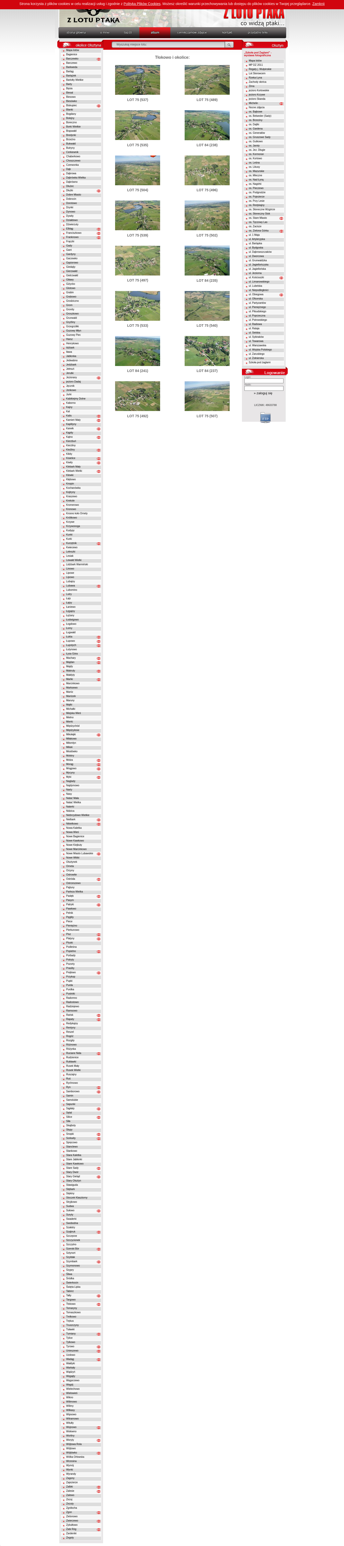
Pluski (69, 942)
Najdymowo (72, 785)
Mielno (70, 717)
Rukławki (71, 1061)
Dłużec (70, 186)
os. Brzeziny (255, 120)
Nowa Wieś (72, 832)
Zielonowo (72, 1516)
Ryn (68, 1087)
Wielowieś (72, 1393)
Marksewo (72, 687)
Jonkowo (71, 390)
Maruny (70, 700)
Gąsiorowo (72, 262)
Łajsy (69, 602)
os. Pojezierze (257, 196)
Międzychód (73, 725)
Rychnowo (72, 1083)
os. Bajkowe (255, 111)
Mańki (69, 679)
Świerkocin (72, 1282)
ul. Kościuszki (256, 277)
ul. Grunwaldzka (258, 260)
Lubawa (70, 585)
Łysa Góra (72, 653)
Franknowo (72, 237)
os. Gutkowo (256, 141)
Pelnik (69, 913)
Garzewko (72, 258)
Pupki (69, 981)
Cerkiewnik (72, 152)
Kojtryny (70, 492)
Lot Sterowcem (257, 73)
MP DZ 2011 (256, 65)
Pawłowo (71, 908)
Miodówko (72, 751)
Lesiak (70, 555)
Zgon (69, 1512)
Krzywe (70, 521)
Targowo (71, 1299)
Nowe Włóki (73, 857)
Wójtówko (71, 1452)
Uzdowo (70, 1355)
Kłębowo (71, 479)
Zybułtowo (72, 1525)
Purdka (70, 989)
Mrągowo (71, 768)
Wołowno (71, 1431)
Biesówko (71, 101)
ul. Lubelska (255, 285)
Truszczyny (72, 1325)
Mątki (69, 704)
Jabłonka (71, 356)
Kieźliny (70, 449)
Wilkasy (70, 1410)
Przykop (70, 976)
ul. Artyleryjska (257, 239)
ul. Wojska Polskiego (260, 349)
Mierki (69, 721)
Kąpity (69, 432)
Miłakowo (71, 738)
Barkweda (71, 67)
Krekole (70, 500)
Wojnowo (71, 1427)
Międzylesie (72, 730)
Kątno (69, 437)
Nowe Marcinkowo (76, 849)
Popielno (71, 951)
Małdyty (70, 675)
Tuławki (70, 1329)
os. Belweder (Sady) (260, 115)
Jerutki (70, 373)
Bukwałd (71, 143)
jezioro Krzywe (257, 94)
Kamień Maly (73, 419)
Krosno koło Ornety (77, 513)
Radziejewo (72, 1006)
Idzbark (70, 347)
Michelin (253, 103)
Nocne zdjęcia (257, 107)
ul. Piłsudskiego (257, 311)
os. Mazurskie (256, 171)
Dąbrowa (71, 173)
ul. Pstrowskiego (258, 319)
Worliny (70, 1435)
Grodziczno (72, 301)
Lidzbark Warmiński (77, 564)
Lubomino (71, 589)
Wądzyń (70, 1371)
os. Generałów (257, 133)
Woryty (70, 1439)
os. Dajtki (254, 124)
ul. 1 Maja (254, 235)
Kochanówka (73, 487)
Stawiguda (72, 1185)
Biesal (69, 92)
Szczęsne (71, 1235)
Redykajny (72, 1023)
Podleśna (71, 947)
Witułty (70, 1423)
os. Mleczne (255, 175)
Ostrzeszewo (73, 883)
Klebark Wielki (74, 471)
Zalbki (69, 1486)
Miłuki (69, 747)
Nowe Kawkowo (75, 840)
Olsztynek (71, 861)
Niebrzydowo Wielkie (78, 815)
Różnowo (71, 1044)
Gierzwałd (71, 271)
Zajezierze (72, 1482)
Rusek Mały (72, 1065)
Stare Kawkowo (75, 1163)
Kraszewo (71, 496)
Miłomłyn (71, 743)
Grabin (70, 292)
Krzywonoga (73, 526)
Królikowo (71, 517)
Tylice (69, 1337)
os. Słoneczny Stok (259, 213)
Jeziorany (71, 377)
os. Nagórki (255, 183)
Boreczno (71, 122)
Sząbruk (71, 1231)
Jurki (69, 394)
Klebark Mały (73, 466)
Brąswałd (71, 131)
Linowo (70, 568)
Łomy (69, 628)
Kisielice (71, 458)
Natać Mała (72, 798)
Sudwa (70, 1206)
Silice (69, 1117)
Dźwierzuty (72, 224)
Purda (69, 985)
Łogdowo (71, 623)
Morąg (69, 764)
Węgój (69, 1384)
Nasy (69, 793)
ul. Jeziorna (255, 273)
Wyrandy (71, 1473)
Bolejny (70, 118)
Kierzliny (71, 445)
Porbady (71, 955)
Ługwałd (71, 632)
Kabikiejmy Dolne (76, 398)
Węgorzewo (73, 1380)
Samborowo (73, 1091)
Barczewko (72, 58)
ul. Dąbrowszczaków (260, 251)
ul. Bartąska (255, 243)
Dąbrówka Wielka (76, 177)
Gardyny (71, 254)
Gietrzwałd (72, 275)
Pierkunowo (72, 929)
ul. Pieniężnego (257, 307)
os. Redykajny (257, 205)
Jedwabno (72, 360)
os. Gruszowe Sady (260, 137)
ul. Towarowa (256, 341)
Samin (69, 1095)
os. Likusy (254, 167)
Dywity (70, 215)
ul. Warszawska (257, 345)
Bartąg (70, 71)
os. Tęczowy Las (258, 222)
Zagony (70, 1478)
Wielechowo (73, 1389)
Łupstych (71, 645)
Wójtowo (71, 1448)
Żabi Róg (71, 1529)
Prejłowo (71, 972)
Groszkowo (72, 313)
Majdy (69, 666)
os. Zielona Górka (259, 230)
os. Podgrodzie (257, 192)
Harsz (69, 339)
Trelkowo (71, 1316)
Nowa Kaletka (74, 827)
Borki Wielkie (73, 126)
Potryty (70, 959)
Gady (69, 245)
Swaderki (71, 1219)
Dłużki (69, 190)
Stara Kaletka (73, 1155)
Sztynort (71, 1253)
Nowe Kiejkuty (74, 845)
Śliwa (69, 1274)
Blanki (69, 109)
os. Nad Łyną (256, 179)
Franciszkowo (74, 233)
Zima (251, 86)
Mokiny (70, 755)
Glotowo (71, 288)
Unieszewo (72, 1350)
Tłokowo (71, 1303)
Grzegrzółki (72, 326)
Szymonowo (73, 1265)
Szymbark (71, 1261)
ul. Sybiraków (256, 337)
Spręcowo (71, 1142)
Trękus (70, 1321)
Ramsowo (71, 1010)
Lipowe (70, 573)
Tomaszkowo (73, 1312)
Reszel (70, 1031)
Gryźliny (70, 322)
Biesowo (71, 97)
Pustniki (70, 993)
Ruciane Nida (73, 1053)
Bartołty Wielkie (75, 79)
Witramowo (72, 1418)
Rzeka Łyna (255, 77)
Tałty (69, 1295)
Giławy (70, 279)
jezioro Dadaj (73, 381)
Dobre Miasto (73, 194)
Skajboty (71, 1125)
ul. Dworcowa (256, 256)
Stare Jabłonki (74, 1159)
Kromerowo (72, 505)
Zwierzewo (72, 1520)
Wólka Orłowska (75, 1457)
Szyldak (70, 1257)
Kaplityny (71, 424)
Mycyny (70, 772)
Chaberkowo (73, 156)
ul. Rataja (254, 328)
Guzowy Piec (73, 335)
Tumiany (71, 1333)
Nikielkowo (72, 823)
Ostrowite (71, 874)
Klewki (70, 475)
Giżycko (70, 283)
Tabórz (70, 1291)
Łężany (70, 615)
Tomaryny (71, 1308)
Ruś (68, 1078)
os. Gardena (256, 128)
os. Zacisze (255, 226)
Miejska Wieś (73, 713)
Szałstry (70, 1227)
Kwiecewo (72, 547)
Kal (68, 411)
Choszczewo (73, 160)
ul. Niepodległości (258, 290)
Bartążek (71, 75)
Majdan (70, 662)
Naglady (71, 781)
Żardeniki (71, 1533)
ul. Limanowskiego (259, 281)
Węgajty (70, 1376)
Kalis (69, 415)
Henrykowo (72, 343)
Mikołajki (71, 734)
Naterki (70, 806)
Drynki (69, 207)
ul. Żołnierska (256, 358)
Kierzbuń (71, 441)
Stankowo (71, 1151)
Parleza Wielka (74, 891)
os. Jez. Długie (257, 149)
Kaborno (71, 403)
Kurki (69, 539)
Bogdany (71, 113)
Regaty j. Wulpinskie (260, 69)
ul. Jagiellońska (257, 269)
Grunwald (71, 317)
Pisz (68, 934)
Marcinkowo (73, 683)
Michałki (70, 709)
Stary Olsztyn (73, 1180)
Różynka (71, 1049)
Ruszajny (71, 1074)
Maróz (69, 691)
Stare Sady (72, 1167)
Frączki (70, 241)
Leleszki (70, 551)
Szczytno (71, 1244)
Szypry (70, 1269)
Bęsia (69, 88)
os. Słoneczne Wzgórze (262, 209)
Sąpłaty (70, 1108)
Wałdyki (70, 1363)
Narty (69, 789)
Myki (69, 777)
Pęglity (70, 917)
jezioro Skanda (257, 99)
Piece (69, 921)
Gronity (70, 309)
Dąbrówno (72, 181)
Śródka (70, 1278)
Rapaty (70, 1019)
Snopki (70, 1133)
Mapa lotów (72, 50)
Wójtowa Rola (74, 1444)
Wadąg (70, 1359)
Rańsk (69, 1015)
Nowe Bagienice (75, 836)
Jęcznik (70, 385)
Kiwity (69, 462)
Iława (69, 351)
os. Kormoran (256, 154)
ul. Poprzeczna (257, 315)
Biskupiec (71, 105)
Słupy (69, 1129)
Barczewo (71, 63)
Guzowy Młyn (73, 330)
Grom (69, 305)
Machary (71, 657)
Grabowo (71, 296)
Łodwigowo (72, 619)
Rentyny (71, 1027)
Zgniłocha (71, 1507)
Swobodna (72, 1223)
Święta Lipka (73, 1287)
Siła (68, 1121)
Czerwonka (72, 165)
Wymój (70, 1465)
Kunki (69, 534)
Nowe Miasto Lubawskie (79, 853)
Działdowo (72, 220)
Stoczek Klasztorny (77, 1197)
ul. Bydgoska (256, 247)
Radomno (71, 997)
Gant (69, 249)
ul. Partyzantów (257, 303)
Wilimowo (71, 1401)
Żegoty (70, 1537)
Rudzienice (72, 1057)
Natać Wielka (73, 802)
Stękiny (70, 1193)
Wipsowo (71, 1414)
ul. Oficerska (256, 298)
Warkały (70, 1367)
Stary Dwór (72, 1172)
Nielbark (71, 819)
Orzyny (70, 870)
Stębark (70, 1189)
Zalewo (70, 1495)
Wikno (69, 1397)
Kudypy (70, 530)
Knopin (70, 483)
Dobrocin (71, 199)
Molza (69, 759)
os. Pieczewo (256, 188)
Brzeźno (71, 139)
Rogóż (70, 1036)
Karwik (70, 428)
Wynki (69, 1469)
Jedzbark (71, 364)
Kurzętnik (71, 543)
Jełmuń (70, 369)
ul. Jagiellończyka (258, 264)
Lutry (69, 594)
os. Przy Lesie (257, 201)
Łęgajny (70, 611)
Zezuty (70, 1503)
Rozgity (70, 1040)
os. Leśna (254, 162)
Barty (69, 84)
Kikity (69, 453)
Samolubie (72, 1099)
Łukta (69, 636)
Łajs (68, 598)
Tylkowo (70, 1342)
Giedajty (71, 267)
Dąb (68, 169)
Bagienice (71, 54)
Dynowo (70, 211)
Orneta (70, 866)
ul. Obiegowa (256, 294)
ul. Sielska (254, 332)
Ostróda (70, 879)
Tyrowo (70, 1346)
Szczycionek (73, 1240)
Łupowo (70, 641)
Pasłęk (70, 895)
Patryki (70, 904)
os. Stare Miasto (258, 217)
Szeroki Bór (72, 1248)
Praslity (70, 968)
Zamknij (318, 4)
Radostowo (72, 1002)
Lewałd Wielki (74, 560)
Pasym (70, 900)
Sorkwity (71, 1138)
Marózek (71, 696)
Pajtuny (70, 887)
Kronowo (71, 509)
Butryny (70, 147)
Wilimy (70, 1405)
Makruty (70, 670)
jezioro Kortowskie (259, 90)
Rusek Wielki (73, 1070)
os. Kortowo (255, 158)
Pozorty (70, 963)
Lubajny (70, 581)
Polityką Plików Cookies (142, 4)
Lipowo (70, 577)
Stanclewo (72, 1146)
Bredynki (71, 135)
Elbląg (69, 228)
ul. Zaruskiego (257, 353)
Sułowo (70, 1210)
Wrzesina (71, 1461)
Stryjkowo (71, 1201)
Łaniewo (71, 607)
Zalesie (70, 1491)
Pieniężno (71, 925)
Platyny (70, 938)
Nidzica (70, 811)
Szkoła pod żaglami (260, 362)
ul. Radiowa (255, 324)
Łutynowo (71, 649)
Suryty (69, 1214)
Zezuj (69, 1499)
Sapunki (70, 1104)
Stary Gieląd (73, 1176)
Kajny (69, 407)
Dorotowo (71, 203)
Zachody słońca (257, 81)
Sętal (69, 1112)
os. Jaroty (254, 145)
